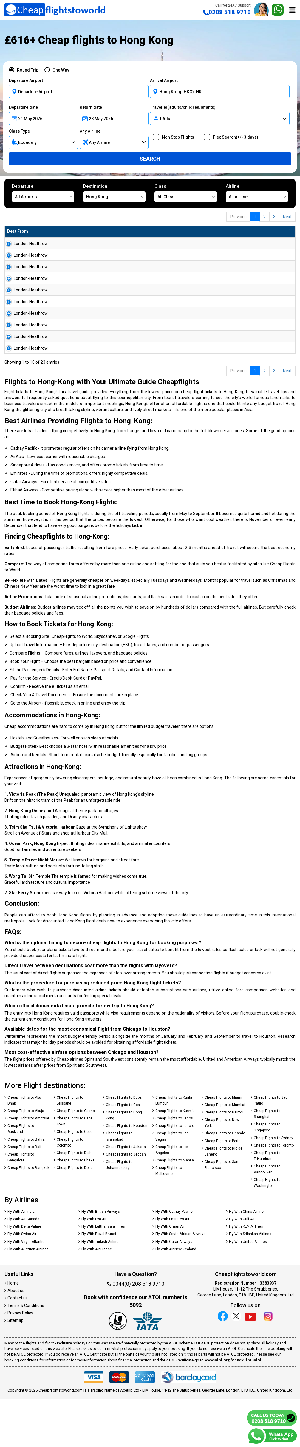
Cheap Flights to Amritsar (28, 1166)
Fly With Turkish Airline (99, 1289)
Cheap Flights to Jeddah (126, 1202)
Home (13, 1330)
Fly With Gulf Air (242, 1267)
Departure (43, 193)
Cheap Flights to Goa (123, 1152)
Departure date (23, 107)
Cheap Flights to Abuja (25, 1158)
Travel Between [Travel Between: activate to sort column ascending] (223, 231)
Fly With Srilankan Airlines (250, 1281)
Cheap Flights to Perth (223, 1189)
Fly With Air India (21, 1259)
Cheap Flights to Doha (75, 1215)
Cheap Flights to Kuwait (174, 1158)
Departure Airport (26, 80)
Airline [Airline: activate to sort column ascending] (80, 231)
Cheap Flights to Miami (223, 1145)
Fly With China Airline (246, 1259)
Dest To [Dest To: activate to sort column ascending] (54, 231)
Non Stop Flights (176, 137)
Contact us (17, 1345)
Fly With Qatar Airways (173, 1289)
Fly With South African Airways (180, 1281)
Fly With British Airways (100, 1259)
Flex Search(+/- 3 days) (233, 137)
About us (15, 1338)
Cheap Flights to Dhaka (76, 1208)
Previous (238, 216)
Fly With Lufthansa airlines (103, 1274)
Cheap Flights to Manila (174, 1208)
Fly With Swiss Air (21, 1281)
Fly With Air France (96, 1297)
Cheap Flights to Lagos (174, 1166)
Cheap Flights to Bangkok (28, 1215)
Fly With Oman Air (170, 1274)
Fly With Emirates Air (172, 1267)
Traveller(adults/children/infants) (183, 107)
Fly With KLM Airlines (246, 1274)
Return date (91, 107)
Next (287, 216)
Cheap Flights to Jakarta (126, 1194)
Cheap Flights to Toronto (274, 1193)
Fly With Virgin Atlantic (25, 1289)
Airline (257, 193)
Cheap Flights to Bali (24, 1194)
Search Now (273, 246)
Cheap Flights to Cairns (76, 1158)
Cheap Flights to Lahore (174, 1173)
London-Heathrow (24, 243)
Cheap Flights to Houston (126, 1173)
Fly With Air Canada (23, 1267)
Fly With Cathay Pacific (174, 1259)
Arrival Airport (164, 80)
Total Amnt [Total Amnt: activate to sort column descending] (152, 231)
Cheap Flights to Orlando (225, 1181)
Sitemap (15, 1368)
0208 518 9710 (227, 9)
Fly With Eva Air (93, 1267)
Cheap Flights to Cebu (74, 1179)
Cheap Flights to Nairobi (224, 1160)
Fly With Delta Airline (24, 1274)
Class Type (19, 131)
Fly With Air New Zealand (175, 1297)
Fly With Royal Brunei (98, 1281)
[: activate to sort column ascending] (272, 231)
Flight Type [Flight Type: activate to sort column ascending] (119, 231)
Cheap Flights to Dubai (124, 1145)
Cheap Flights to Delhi (74, 1200)
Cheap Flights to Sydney (273, 1186)
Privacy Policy (20, 1360)
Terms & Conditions (25, 1353)
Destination (114, 193)
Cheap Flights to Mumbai (225, 1152)
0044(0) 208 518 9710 (135, 1331)
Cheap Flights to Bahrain (27, 1187)
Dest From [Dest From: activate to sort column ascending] (17, 231)
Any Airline (90, 131)
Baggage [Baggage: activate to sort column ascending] (185, 231)
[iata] (148, 1369)
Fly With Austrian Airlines (28, 1297)
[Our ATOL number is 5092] (118, 1369)
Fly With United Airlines (248, 1289)
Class (185, 193)
